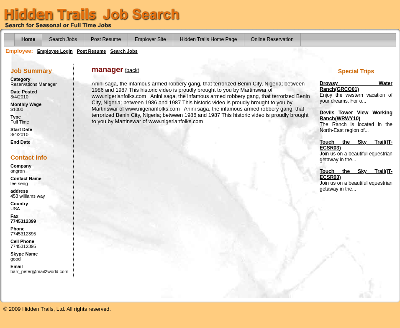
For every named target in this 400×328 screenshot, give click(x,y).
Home (28, 39)
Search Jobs (63, 39)
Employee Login (55, 51)
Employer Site (150, 39)
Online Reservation (272, 39)
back (132, 70)
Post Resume (106, 39)
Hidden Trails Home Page (208, 39)
